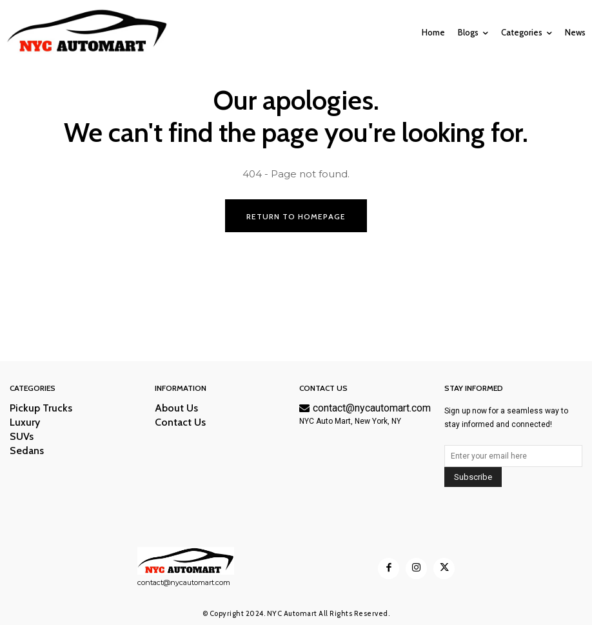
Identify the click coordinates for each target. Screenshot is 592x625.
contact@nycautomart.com (365, 408)
